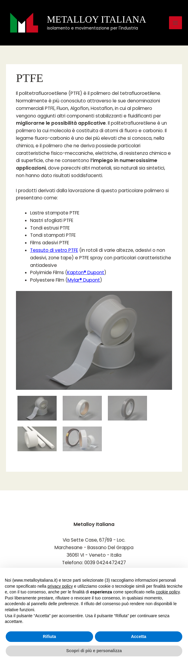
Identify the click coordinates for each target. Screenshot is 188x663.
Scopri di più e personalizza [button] (94, 650)
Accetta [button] (138, 636)
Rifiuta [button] (49, 636)
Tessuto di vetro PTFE (54, 250)
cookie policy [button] (168, 592)
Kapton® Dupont (85, 272)
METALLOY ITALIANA (96, 19)
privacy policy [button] (60, 586)
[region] (94, 372)
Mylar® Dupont (83, 280)
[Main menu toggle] (175, 22)
